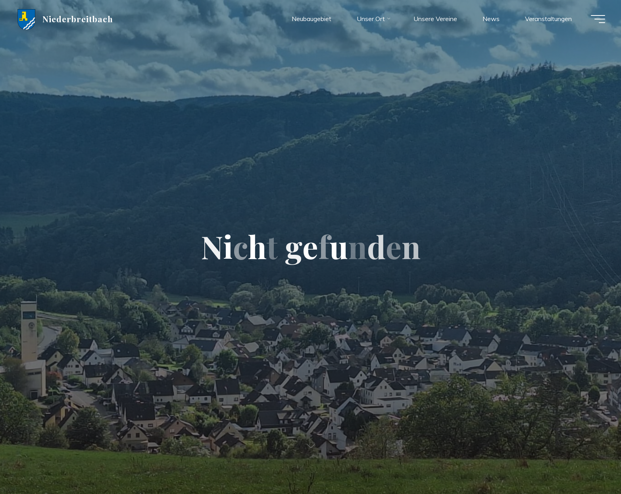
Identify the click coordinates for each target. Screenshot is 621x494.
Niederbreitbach (77, 18)
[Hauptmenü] (598, 19)
